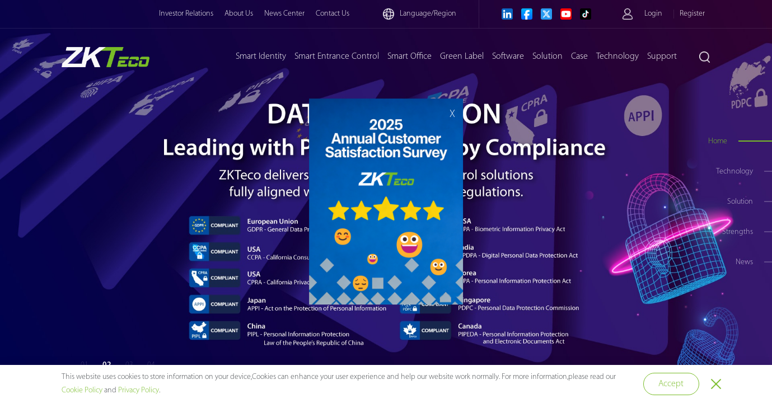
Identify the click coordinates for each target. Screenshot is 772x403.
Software (508, 56)
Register (692, 14)
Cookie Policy (82, 390)
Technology (617, 56)
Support (662, 56)
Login (653, 14)
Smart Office (409, 56)
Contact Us (332, 14)
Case (579, 56)
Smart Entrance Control (336, 56)
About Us (238, 14)
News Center (284, 14)
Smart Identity (261, 56)
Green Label (462, 56)
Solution (547, 56)
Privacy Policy (138, 390)
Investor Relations (186, 14)
